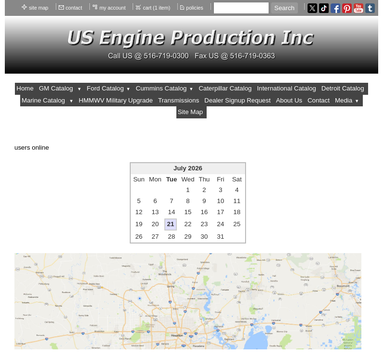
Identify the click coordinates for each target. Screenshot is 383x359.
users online (31, 147)
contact (74, 8)
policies (194, 8)
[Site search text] (241, 8)
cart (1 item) (156, 8)
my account (112, 8)
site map (38, 8)
